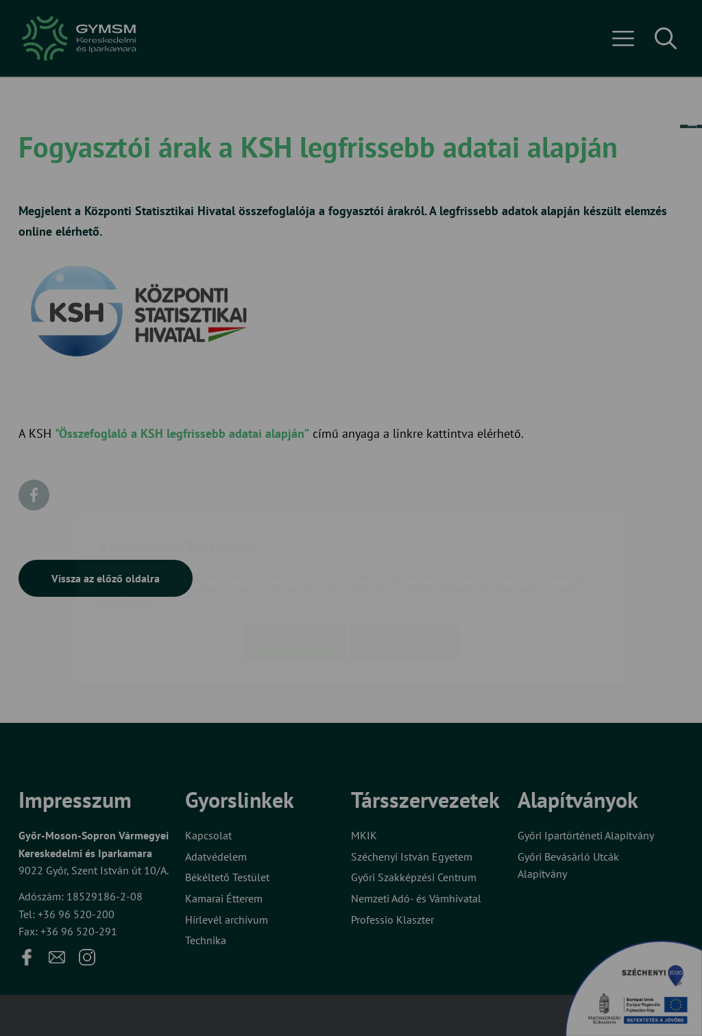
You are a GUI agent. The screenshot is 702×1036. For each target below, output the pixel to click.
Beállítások (404, 562)
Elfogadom (295, 562)
